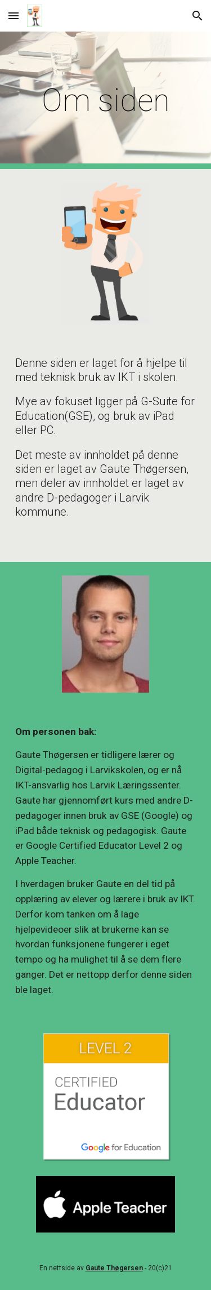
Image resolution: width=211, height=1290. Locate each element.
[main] (106, 100)
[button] (13, 15)
